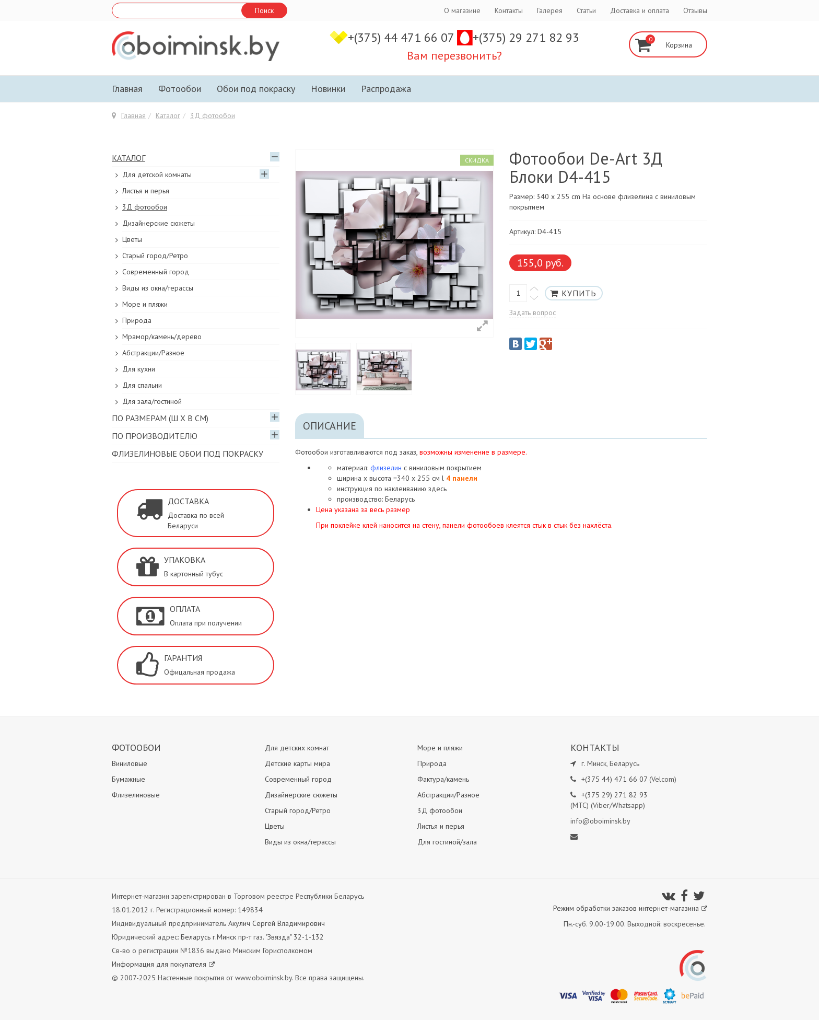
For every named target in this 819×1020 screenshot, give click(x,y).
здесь (437, 488)
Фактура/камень (443, 779)
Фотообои (179, 89)
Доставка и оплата (639, 10)
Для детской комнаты (157, 174)
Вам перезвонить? (454, 55)
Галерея (550, 10)
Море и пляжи (145, 304)
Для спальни (142, 385)
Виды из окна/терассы (157, 288)
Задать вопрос (532, 312)
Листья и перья (145, 190)
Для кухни (138, 369)
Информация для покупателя (163, 964)
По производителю (154, 436)
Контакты (509, 10)
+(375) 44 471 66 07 (402, 37)
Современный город (155, 271)
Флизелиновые (136, 794)
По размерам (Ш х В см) (160, 418)
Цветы (132, 239)
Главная (127, 89)
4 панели (461, 478)
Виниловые (129, 763)
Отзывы (695, 10)
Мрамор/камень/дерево (162, 336)
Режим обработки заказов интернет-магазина (630, 908)
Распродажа (386, 89)
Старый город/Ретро (155, 255)
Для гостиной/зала (447, 842)
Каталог (168, 115)
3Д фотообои (212, 115)
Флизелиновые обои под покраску (187, 453)
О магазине (462, 10)
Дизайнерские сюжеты (158, 223)
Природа (136, 320)
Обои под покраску (256, 89)
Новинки (328, 89)
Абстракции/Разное (153, 352)
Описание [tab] (329, 426)
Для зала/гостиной (152, 401)
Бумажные (128, 779)
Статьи (586, 10)
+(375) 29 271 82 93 (526, 37)
